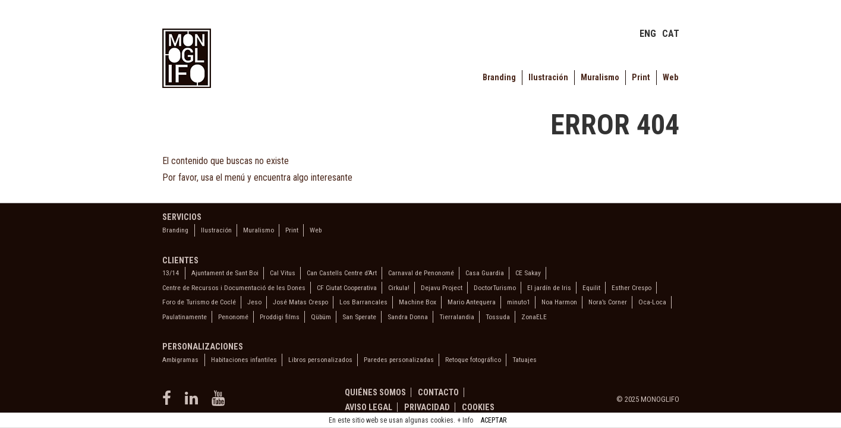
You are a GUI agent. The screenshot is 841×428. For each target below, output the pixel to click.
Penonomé (233, 317)
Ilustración (548, 78)
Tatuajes (524, 359)
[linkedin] (194, 402)
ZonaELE (534, 317)
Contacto (438, 392)
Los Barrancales (363, 302)
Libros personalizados (320, 359)
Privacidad (427, 407)
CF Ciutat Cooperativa (347, 288)
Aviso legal (368, 407)
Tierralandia (456, 317)
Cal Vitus (282, 273)
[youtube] (220, 402)
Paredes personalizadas (399, 359)
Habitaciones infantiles (244, 359)
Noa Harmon (559, 302)
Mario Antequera (472, 302)
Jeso (254, 302)
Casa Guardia (484, 273)
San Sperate (359, 317)
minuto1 (518, 302)
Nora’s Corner (607, 302)
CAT (670, 33)
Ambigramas (180, 359)
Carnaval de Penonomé (421, 273)
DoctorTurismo (495, 288)
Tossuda (498, 317)
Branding (499, 78)
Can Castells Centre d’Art (342, 273)
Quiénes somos (375, 392)
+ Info (465, 420)
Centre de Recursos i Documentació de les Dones (233, 288)
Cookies (478, 407)
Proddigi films (280, 317)
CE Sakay (528, 273)
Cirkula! (399, 288)
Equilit (591, 288)
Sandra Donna (408, 317)
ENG (648, 33)
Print (641, 78)
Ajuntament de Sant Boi (225, 273)
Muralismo (600, 78)
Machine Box (417, 302)
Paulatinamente (184, 317)
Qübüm (321, 317)
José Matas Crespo (300, 302)
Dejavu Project (441, 288)
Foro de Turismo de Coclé (199, 302)
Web (670, 78)
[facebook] (169, 402)
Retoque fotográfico (473, 359)
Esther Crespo (631, 288)
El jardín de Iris (549, 288)
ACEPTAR (493, 420)
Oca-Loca (652, 302)
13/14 (170, 273)
